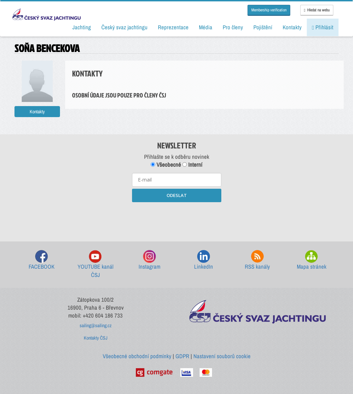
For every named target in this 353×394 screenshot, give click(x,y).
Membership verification (268, 10)
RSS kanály (257, 260)
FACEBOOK (41, 260)
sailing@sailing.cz (96, 325)
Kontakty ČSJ (96, 338)
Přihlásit (322, 27)
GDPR (182, 356)
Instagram (149, 260)
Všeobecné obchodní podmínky (137, 356)
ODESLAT (177, 195)
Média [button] (205, 27)
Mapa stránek (311, 260)
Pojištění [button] (262, 27)
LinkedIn (203, 260)
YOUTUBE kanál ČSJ (95, 264)
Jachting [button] (81, 27)
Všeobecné (166, 164)
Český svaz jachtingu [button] (124, 27)
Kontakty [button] (292, 27)
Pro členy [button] (233, 27)
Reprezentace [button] (173, 27)
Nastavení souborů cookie (222, 356)
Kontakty (37, 111)
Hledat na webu (317, 10)
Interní (192, 164)
